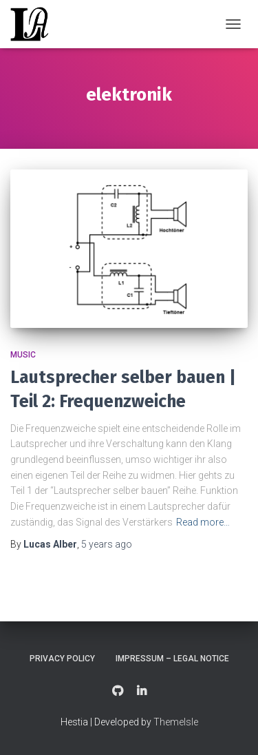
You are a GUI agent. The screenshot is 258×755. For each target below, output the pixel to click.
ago (106, 544)
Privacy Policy (62, 658)
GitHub (117, 691)
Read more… (203, 522)
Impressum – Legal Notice (172, 658)
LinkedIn (141, 691)
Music (23, 355)
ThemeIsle (175, 721)
